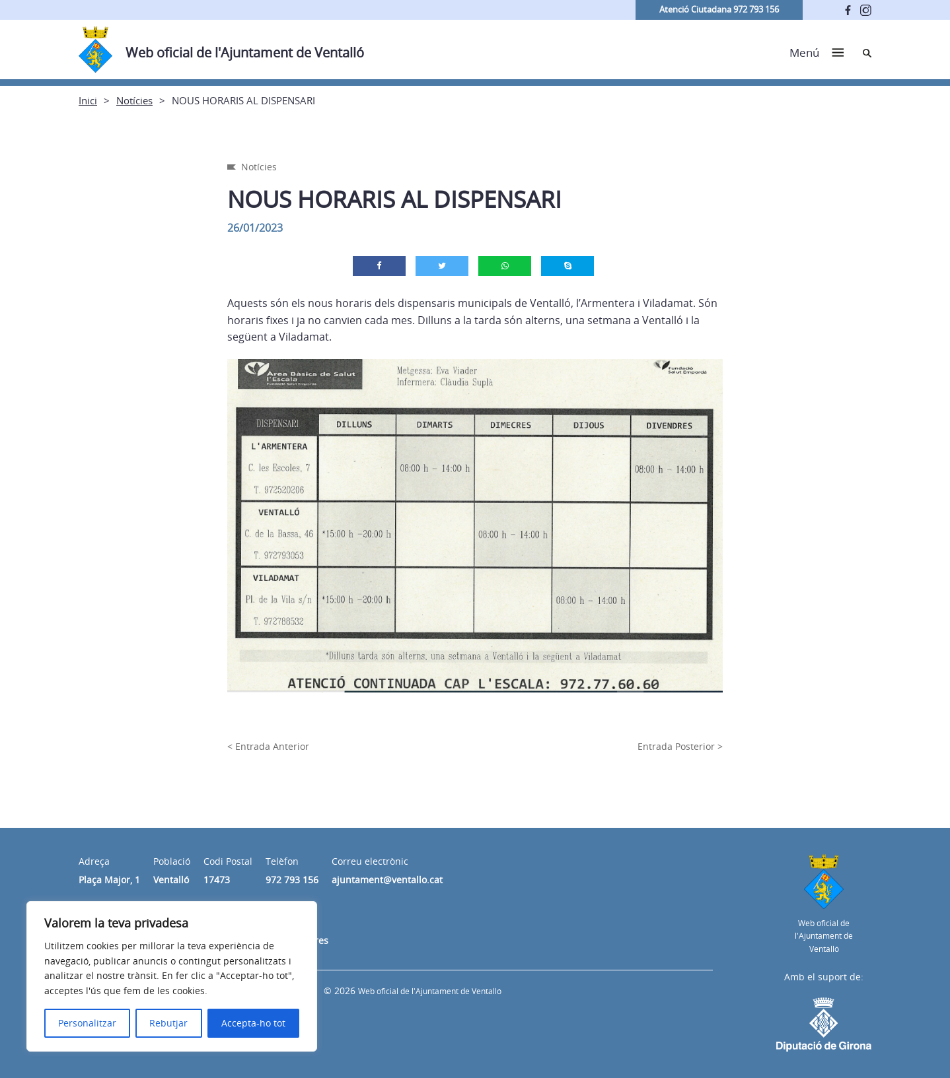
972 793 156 (292, 879)
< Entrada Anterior (268, 746)
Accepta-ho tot (253, 1023)
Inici (88, 100)
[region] (171, 976)
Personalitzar (87, 1023)
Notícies (134, 100)
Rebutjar (168, 1023)
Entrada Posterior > (680, 746)
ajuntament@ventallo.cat (387, 879)
